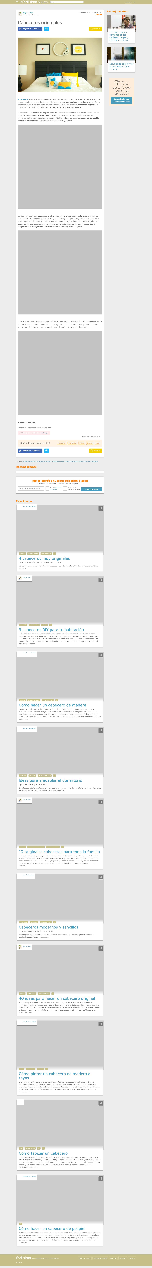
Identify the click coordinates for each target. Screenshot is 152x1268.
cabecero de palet (46, 922)
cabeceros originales (29, 461)
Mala (97, 443)
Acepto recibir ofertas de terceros (74, 488)
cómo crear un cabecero (43, 461)
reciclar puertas (46, 553)
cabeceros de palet (85, 461)
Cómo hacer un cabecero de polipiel (52, 1228)
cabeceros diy (31, 993)
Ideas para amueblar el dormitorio (50, 780)
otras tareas (23, 922)
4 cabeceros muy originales (44, 558)
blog (21, 1148)
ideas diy (44, 624)
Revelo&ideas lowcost (29, 1176)
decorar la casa (30, 1148)
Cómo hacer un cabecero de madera (52, 704)
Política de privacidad (100, 1258)
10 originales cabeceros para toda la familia (59, 851)
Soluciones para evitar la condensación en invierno (121, 66)
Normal (89, 443)
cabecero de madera (33, 700)
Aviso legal (113, 1258)
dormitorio (23, 775)
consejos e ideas (34, 624)
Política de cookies (84, 1258)
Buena (82, 443)
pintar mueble (30, 1068)
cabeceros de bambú (71, 461)
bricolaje (22, 846)
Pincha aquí (44, 433)
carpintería (95, 461)
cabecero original (33, 553)
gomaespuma (34, 922)
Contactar (123, 1258)
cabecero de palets (48, 700)
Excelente (62, 443)
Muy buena (72, 443)
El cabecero (23, 99)
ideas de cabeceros (44, 993)
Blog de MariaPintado (29, 506)
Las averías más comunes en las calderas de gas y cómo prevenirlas (118, 36)
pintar (21, 1068)
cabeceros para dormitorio (36, 846)
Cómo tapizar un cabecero (43, 1153)
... (54, 553)
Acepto (55, 488)
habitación (32, 775)
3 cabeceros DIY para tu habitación (51, 629)
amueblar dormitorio (45, 775)
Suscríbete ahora (91, 489)
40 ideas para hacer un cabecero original (57, 998)
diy (39, 1148)
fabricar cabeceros (58, 461)
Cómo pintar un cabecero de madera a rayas (54, 1075)
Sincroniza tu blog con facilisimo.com (122, 100)
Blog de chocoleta (28, 875)
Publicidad (132, 1258)
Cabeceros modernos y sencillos (48, 927)
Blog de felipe (28, 13)
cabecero (22, 553)
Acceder (128, 2)
